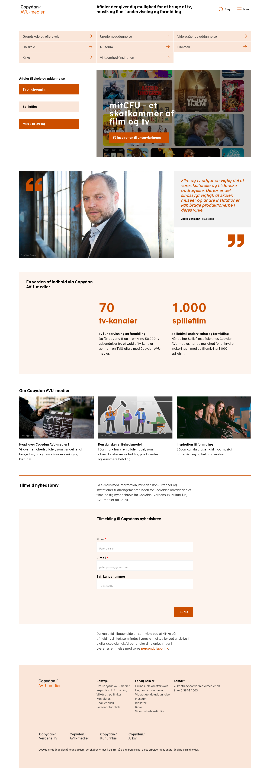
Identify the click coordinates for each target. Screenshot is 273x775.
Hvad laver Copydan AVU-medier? (44, 444)
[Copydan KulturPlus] (108, 740)
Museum (140, 698)
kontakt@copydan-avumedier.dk (198, 686)
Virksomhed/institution (150, 711)
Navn (102, 539)
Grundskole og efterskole (151, 686)
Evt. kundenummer (111, 576)
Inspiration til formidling (195, 444)
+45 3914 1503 (187, 690)
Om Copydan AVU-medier (113, 686)
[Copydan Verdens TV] (48, 740)
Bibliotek (141, 702)
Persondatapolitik (108, 707)
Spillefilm (30, 107)
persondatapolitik (154, 648)
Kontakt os (104, 698)
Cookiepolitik (105, 702)
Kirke (138, 707)
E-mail (102, 558)
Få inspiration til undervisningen (137, 137)
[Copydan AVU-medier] (79, 740)
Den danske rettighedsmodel (120, 444)
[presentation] (123, 599)
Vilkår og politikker (109, 694)
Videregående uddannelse (152, 694)
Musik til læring (34, 124)
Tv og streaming (34, 89)
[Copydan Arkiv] (137, 740)
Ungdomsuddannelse (149, 690)
